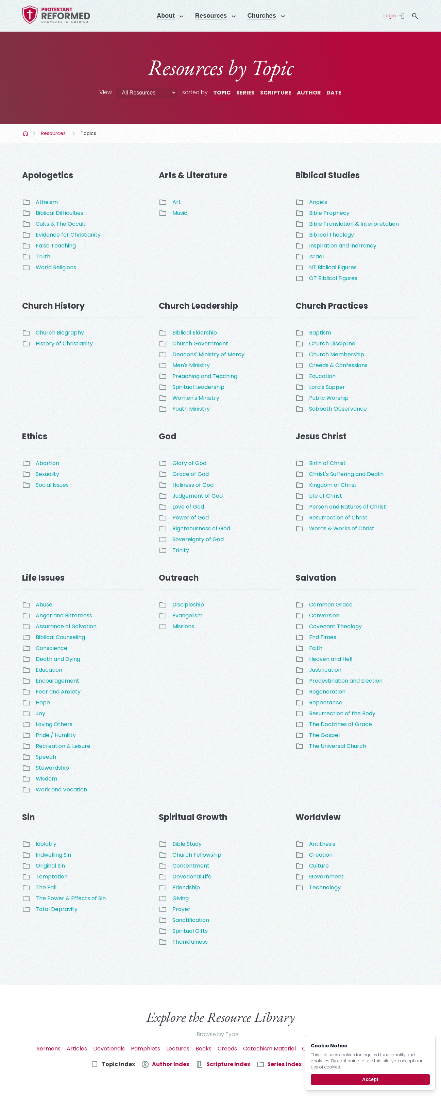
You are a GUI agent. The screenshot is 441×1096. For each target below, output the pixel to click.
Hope (43, 702)
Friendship (186, 887)
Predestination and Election (346, 681)
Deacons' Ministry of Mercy (208, 354)
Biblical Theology (331, 235)
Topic (222, 93)
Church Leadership (198, 305)
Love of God (188, 507)
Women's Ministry (195, 398)
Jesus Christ (320, 436)
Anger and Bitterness (64, 615)
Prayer (181, 909)
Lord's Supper (327, 387)
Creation (321, 855)
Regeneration (327, 692)
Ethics (34, 436)
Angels (318, 202)
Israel (316, 256)
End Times (322, 637)
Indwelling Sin (53, 855)
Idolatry (46, 844)
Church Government (200, 343)
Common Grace (331, 605)
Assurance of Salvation (66, 626)
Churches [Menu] (265, 15)
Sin (28, 817)
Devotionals (109, 1048)
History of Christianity (64, 343)
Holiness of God (193, 485)
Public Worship (329, 398)
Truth (43, 256)
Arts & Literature (193, 175)
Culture (319, 866)
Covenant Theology (335, 626)
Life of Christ (325, 496)
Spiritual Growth (193, 817)
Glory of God (189, 463)
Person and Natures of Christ (347, 507)
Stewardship (52, 768)
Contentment (190, 866)
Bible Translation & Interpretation (354, 224)
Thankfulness (190, 942)
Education (322, 376)
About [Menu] (162, 15)
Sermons (49, 1048)
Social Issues (52, 485)
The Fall (46, 887)
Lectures (177, 1048)
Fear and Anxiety (58, 692)
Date (333, 93)
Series (245, 93)
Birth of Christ (327, 463)
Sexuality (47, 474)
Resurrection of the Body (342, 713)
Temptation (52, 876)
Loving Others (54, 724)
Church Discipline (332, 343)
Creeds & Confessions (338, 365)
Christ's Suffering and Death (346, 474)
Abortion (47, 463)
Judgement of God (197, 496)
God (167, 436)
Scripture (275, 93)
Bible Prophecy (329, 213)
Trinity (180, 550)
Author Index (170, 1064)
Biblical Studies (327, 175)
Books (203, 1048)
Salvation (315, 577)
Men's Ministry (191, 365)
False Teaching (56, 246)
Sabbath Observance (338, 409)
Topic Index (118, 1064)
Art (176, 202)
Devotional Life (191, 876)
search (415, 16)
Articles (77, 1048)
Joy (40, 713)
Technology (325, 887)
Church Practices (331, 305)
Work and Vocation (61, 789)
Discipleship (188, 605)
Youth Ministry (191, 409)
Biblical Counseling (60, 637)
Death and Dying (58, 659)
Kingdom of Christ (333, 485)
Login (390, 15)
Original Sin (50, 866)
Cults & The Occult (61, 224)
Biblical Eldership (194, 333)
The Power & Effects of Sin (71, 898)
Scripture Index (228, 1064)
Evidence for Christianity (68, 235)
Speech (46, 757)
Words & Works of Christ (341, 528)
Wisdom (46, 779)
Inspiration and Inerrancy (342, 246)
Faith (315, 648)
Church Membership (336, 354)
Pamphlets (145, 1048)
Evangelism (187, 615)
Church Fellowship (196, 855)
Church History (53, 305)
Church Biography (60, 333)
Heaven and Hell (330, 659)
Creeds (227, 1048)
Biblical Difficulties (59, 213)
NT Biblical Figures (333, 267)
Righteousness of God (201, 528)
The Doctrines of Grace (340, 724)
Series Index (284, 1064)
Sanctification (190, 920)
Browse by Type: (218, 1034)
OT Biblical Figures (333, 278)
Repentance (325, 702)
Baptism (320, 333)
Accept (370, 1079)
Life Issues (43, 577)
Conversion (324, 615)
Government (326, 876)
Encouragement (57, 681)
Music (179, 213)
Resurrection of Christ (338, 517)
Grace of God (190, 474)
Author (309, 93)
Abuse (44, 605)
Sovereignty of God (198, 539)
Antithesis (322, 844)
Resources (53, 133)
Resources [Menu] (210, 15)
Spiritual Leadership (198, 387)
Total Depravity (57, 909)
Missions (183, 626)
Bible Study (187, 844)
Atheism (47, 202)
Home (26, 133)
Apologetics (47, 175)
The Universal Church (337, 746)
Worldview (318, 817)
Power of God (190, 517)
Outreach (179, 577)
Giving (180, 898)
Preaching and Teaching (204, 376)
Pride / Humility (56, 735)
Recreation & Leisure (63, 746)
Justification (325, 670)
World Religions (56, 267)
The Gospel (324, 735)
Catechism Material (269, 1048)
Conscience (51, 648)
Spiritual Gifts (190, 931)
